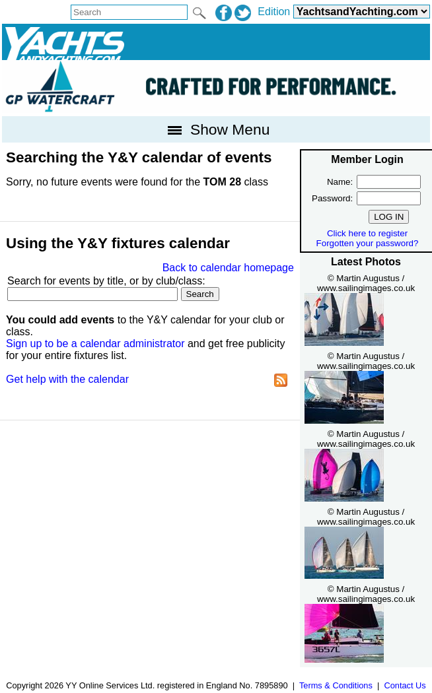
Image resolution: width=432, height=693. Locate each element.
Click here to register (367, 233)
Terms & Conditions (336, 685)
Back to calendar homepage (228, 267)
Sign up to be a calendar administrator (95, 343)
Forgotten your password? (367, 243)
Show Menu (216, 129)
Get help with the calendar (67, 379)
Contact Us (404, 685)
